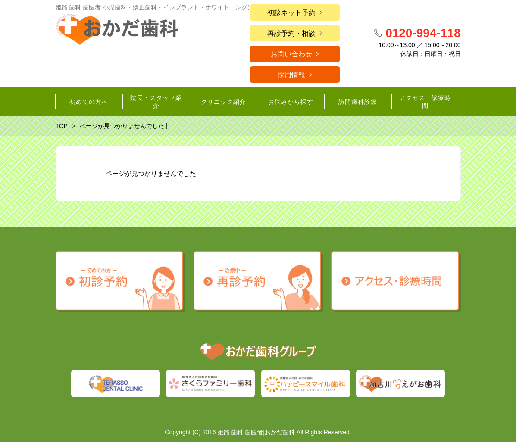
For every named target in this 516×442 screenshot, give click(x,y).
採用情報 (291, 74)
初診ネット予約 (291, 12)
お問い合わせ (291, 54)
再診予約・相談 (291, 33)
